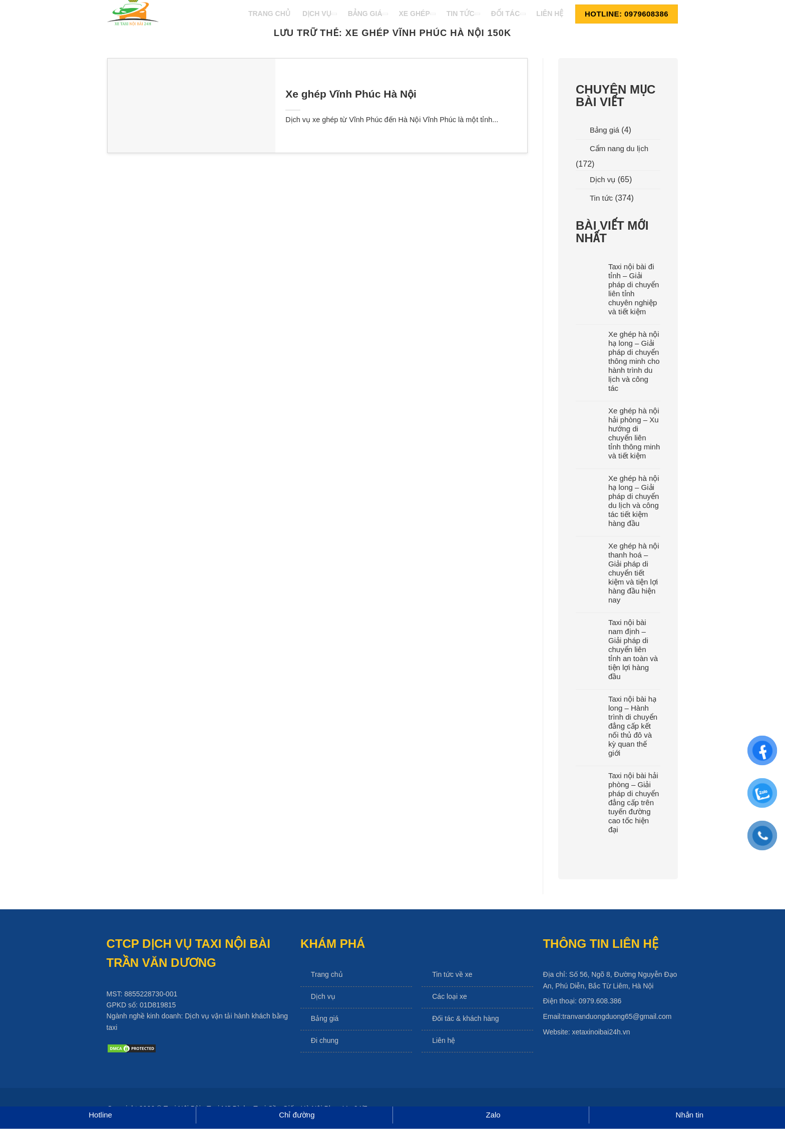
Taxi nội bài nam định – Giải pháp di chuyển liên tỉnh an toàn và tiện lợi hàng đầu (633, 649)
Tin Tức (463, 14)
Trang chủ (327, 974)
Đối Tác (508, 14)
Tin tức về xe (452, 974)
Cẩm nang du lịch (619, 148)
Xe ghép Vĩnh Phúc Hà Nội (351, 94)
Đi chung (324, 1040)
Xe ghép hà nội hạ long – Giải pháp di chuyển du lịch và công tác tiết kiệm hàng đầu (633, 500)
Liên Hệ (549, 14)
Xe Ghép (417, 14)
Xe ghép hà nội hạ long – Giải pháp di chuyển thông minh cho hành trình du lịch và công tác (634, 361)
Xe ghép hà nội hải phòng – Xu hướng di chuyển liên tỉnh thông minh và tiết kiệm (634, 433)
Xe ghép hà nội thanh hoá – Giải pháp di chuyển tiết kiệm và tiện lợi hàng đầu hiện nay (633, 572)
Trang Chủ (269, 14)
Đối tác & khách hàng (465, 1018)
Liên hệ (443, 1040)
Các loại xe (449, 996)
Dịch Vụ (319, 14)
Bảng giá (604, 130)
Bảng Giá (367, 14)
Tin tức (601, 198)
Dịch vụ (602, 179)
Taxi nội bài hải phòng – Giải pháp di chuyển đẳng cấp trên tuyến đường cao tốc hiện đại (633, 802)
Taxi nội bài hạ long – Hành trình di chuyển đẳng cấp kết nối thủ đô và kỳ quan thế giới (632, 726)
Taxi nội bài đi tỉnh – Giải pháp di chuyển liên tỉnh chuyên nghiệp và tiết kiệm (633, 289)
